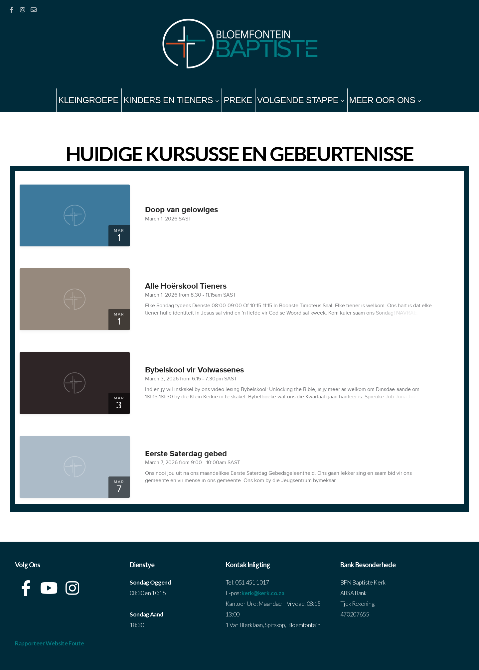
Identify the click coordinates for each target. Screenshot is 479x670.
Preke (238, 100)
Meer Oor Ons (385, 100)
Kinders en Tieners (171, 100)
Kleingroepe (88, 100)
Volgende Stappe (300, 100)
